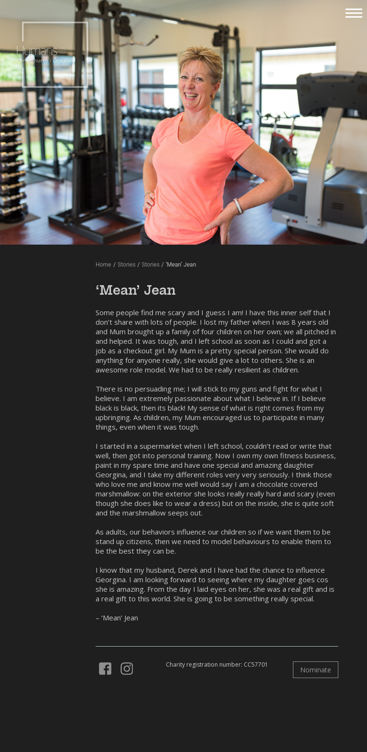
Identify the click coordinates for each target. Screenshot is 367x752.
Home (103, 264)
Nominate (315, 669)
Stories (151, 264)
